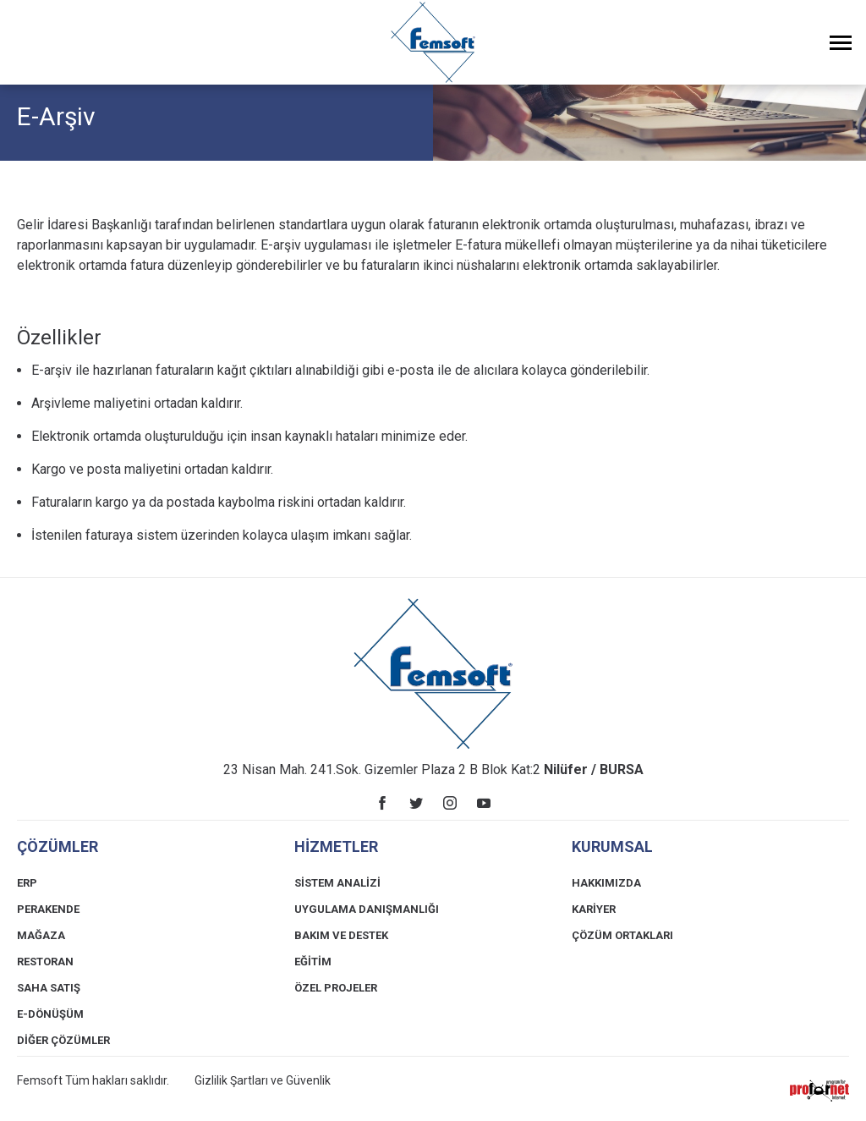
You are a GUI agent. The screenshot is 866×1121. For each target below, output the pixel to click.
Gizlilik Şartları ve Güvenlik (263, 1080)
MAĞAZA (41, 935)
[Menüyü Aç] (841, 42)
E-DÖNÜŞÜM (50, 1014)
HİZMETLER (336, 846)
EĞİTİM (313, 961)
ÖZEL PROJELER (335, 987)
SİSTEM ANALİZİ (337, 882)
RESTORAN (45, 961)
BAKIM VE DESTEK (341, 935)
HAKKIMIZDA (606, 882)
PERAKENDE (48, 909)
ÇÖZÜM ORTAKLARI (622, 935)
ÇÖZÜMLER (57, 846)
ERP (27, 882)
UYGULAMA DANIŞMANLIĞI (366, 909)
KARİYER (594, 909)
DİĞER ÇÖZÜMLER (63, 1040)
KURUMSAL (612, 846)
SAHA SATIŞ (48, 987)
